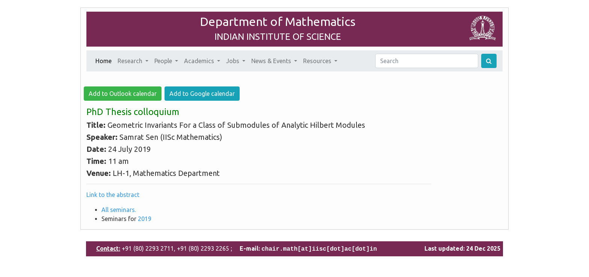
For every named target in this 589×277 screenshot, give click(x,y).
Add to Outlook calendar (123, 93)
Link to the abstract (112, 194)
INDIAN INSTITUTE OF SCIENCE (277, 37)
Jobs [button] (233, 61)
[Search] (426, 61)
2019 (144, 218)
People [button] (164, 61)
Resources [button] (318, 61)
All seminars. (118, 209)
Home (105, 60)
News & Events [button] (272, 61)
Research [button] (131, 61)
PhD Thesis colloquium (132, 112)
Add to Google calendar (202, 93)
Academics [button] (200, 61)
